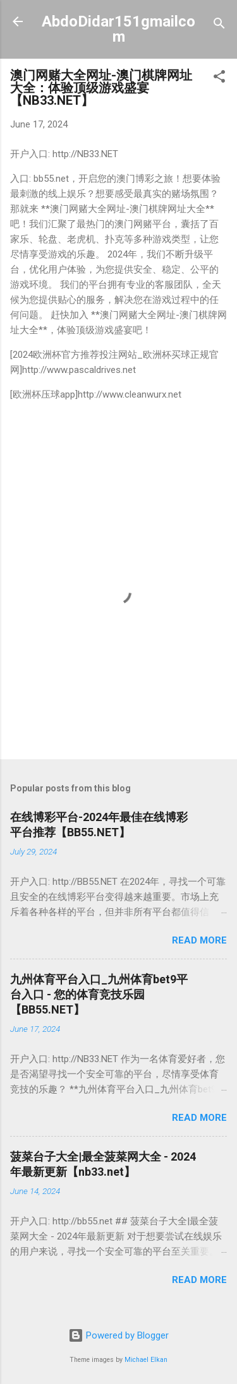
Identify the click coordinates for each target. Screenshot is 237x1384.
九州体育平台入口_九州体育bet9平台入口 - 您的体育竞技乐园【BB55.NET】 (99, 994)
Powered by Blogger (118, 1335)
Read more (199, 940)
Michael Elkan (146, 1360)
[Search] (219, 25)
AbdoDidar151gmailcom (118, 29)
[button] (219, 78)
